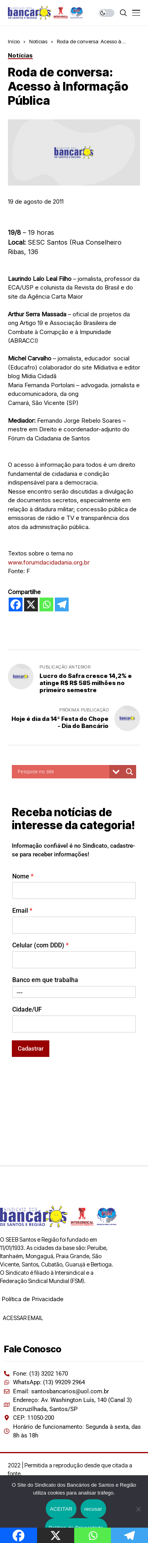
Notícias (38, 41)
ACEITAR (61, 1509)
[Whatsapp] (46, 604)
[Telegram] (62, 604)
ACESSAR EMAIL (22, 1318)
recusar (93, 1509)
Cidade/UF (27, 1009)
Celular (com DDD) (40, 945)
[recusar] (138, 1509)
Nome (23, 876)
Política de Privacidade (33, 1299)
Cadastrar (30, 1048)
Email (22, 910)
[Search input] (62, 771)
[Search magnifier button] (129, 771)
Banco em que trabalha (45, 980)
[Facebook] (15, 604)
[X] (31, 604)
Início (14, 41)
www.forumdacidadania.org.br (49, 562)
